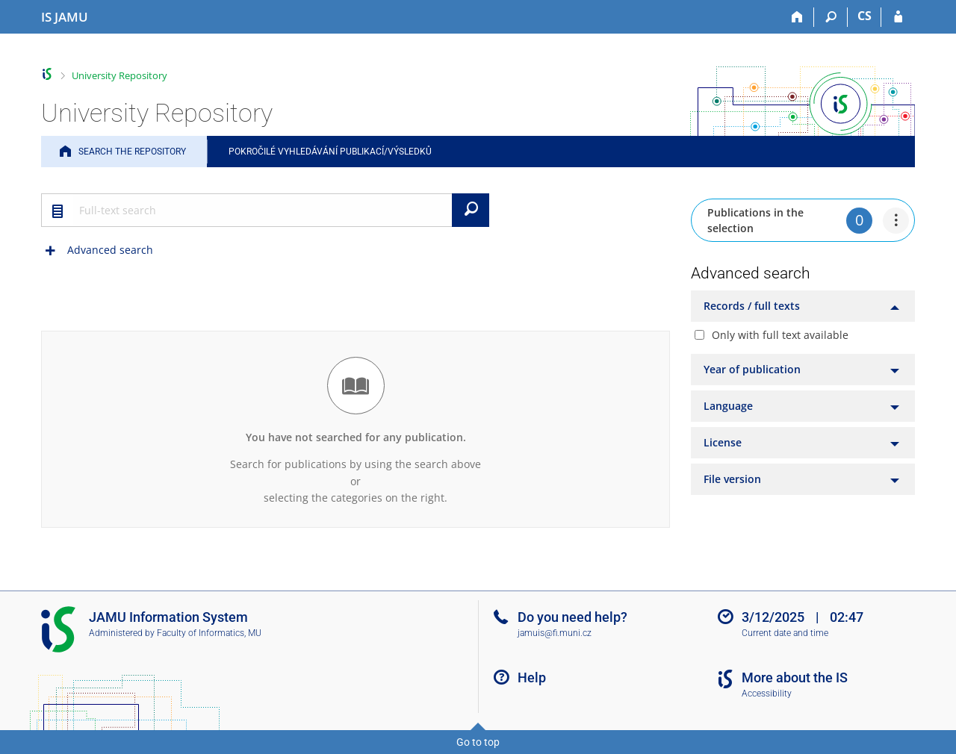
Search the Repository (132, 151)
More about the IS (795, 677)
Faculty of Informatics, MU (209, 633)
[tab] (803, 306)
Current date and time (785, 633)
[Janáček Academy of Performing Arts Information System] (64, 17)
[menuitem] (896, 221)
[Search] (831, 17)
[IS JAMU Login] (898, 17)
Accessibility (767, 693)
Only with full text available (780, 335)
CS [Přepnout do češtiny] (864, 15)
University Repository (119, 75)
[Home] (797, 17)
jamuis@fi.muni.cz (555, 633)
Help (532, 677)
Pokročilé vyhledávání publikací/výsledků (330, 151)
